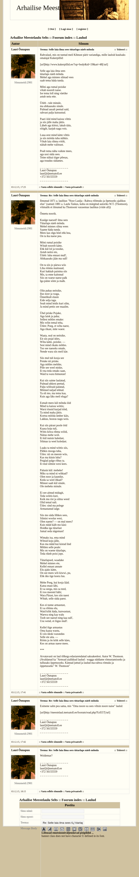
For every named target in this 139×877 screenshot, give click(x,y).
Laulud (81, 37)
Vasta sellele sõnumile (51, 187)
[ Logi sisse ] (66, 28)
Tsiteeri (121, 49)
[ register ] (82, 28)
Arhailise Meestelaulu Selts (53, 7)
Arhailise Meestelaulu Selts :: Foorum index (41, 37)
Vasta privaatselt (73, 187)
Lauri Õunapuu (20, 49)
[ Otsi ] (52, 28)
